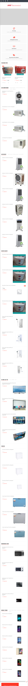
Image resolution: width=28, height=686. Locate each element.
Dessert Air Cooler (10, 154)
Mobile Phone (4, 610)
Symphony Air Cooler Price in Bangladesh (7, 157)
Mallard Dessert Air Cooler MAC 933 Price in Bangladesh (7, 92)
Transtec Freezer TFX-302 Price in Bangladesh (8, 496)
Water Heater (4, 251)
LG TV (10, 379)
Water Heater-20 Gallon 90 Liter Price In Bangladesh (9, 254)
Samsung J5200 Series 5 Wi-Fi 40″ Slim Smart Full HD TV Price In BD (9, 415)
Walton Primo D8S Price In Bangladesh (7, 658)
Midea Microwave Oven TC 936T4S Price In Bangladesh (7, 579)
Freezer (3, 446)
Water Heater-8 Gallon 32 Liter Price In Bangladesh (8, 301)
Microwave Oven (5, 544)
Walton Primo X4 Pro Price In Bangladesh (7, 647)
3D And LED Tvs (4, 379)
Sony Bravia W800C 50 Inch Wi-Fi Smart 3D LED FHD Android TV (8, 430)
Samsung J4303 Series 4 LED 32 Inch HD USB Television (8, 399)
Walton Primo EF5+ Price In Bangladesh (7, 624)
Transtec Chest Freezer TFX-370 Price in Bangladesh (9, 527)
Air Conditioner (4, 88)
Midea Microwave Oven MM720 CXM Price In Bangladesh (7, 594)
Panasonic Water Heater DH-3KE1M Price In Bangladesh (7, 364)
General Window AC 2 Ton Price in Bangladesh (8, 122)
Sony (15, 379)
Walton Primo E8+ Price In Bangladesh (7, 669)
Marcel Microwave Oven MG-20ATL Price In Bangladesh (7, 548)
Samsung (15, 610)
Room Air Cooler (21, 154)
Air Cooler (3, 154)
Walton (11, 89)
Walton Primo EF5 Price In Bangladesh (7, 613)
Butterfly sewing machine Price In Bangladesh (6, 78)
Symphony (23, 610)
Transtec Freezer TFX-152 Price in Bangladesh (8, 511)
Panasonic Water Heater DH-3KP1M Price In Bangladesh (7, 333)
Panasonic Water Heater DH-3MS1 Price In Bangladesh (7, 317)
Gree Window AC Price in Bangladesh (7, 137)
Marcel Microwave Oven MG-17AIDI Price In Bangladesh (7, 563)
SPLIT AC (24, 87)
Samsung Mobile (19, 610)
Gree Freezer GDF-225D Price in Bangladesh (7, 449)
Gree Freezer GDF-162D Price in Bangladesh (7, 465)
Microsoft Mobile (11, 610)
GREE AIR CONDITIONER (12, 87)
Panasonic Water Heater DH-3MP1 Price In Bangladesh (7, 348)
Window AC (14, 89)
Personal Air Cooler (15, 154)
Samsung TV (13, 379)
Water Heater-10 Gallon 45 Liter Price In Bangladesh (8, 285)
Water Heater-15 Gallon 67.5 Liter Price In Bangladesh (9, 269)
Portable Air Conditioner (19, 87)
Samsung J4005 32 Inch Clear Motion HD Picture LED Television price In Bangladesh (9, 383)
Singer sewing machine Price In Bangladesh (19, 78)
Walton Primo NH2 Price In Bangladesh (7, 636)
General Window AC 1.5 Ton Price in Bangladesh (8, 106)
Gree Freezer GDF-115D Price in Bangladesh (7, 480)
